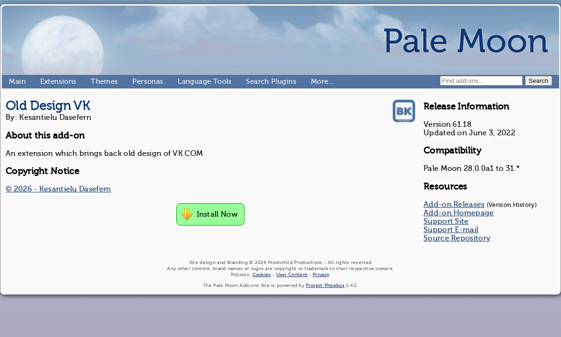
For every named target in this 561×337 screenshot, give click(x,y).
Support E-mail (451, 230)
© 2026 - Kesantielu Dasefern (58, 189)
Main (12, 81)
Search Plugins (250, 81)
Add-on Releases (454, 204)
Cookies (261, 274)
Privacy (321, 274)
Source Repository (457, 238)
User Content (292, 274)
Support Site (446, 221)
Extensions (44, 81)
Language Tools (182, 81)
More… (314, 81)
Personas (136, 81)
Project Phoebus (325, 285)
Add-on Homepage (459, 213)
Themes (94, 81)
